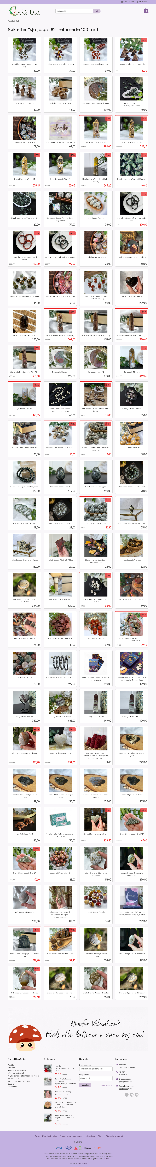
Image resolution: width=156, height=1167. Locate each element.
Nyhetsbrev (90, 1136)
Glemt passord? (107, 1085)
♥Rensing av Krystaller (17, 1073)
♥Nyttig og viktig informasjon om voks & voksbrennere (23, 1077)
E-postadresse (85, 1065)
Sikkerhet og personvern (71, 1136)
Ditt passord (84, 1075)
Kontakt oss (12, 1087)
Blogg (100, 1136)
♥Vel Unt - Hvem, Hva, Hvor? (19, 1081)
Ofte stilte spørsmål (114, 1136)
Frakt (37, 1136)
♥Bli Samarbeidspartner (17, 1070)
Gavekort (11, 1084)
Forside (11, 21)
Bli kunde (11, 1068)
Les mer (106, 1159)
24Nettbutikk (82, 1163)
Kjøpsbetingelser (49, 1136)
